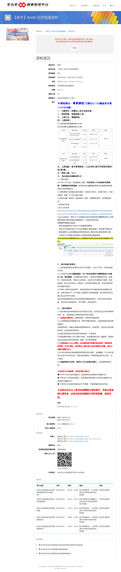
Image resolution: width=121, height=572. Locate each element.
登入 (84, 39)
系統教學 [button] (85, 5)
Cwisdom (58, 566)
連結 (69, 41)
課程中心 (39, 31)
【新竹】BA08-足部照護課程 (55, 31)
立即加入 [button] (73, 5)
